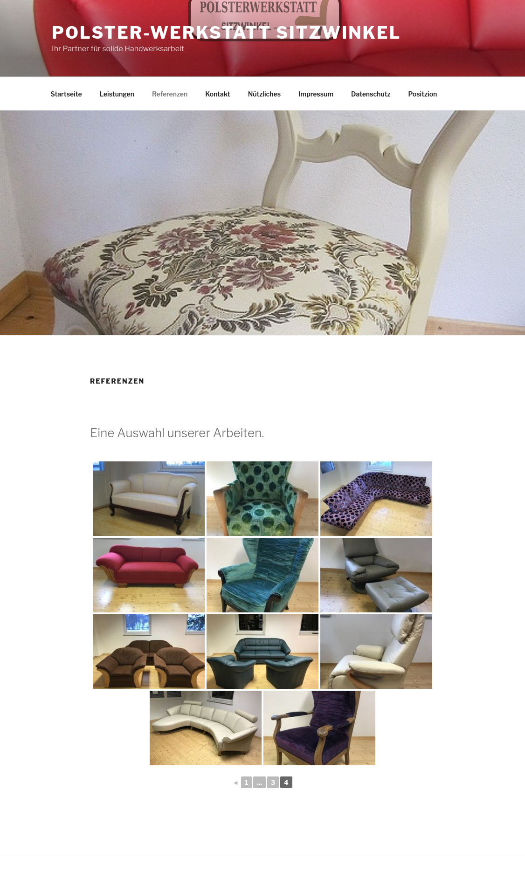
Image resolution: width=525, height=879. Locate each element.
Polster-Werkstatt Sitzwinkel (226, 32)
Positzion (422, 94)
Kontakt (217, 94)
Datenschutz (371, 94)
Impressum (315, 94)
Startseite (66, 94)
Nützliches (264, 94)
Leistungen (117, 94)
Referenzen (169, 94)
